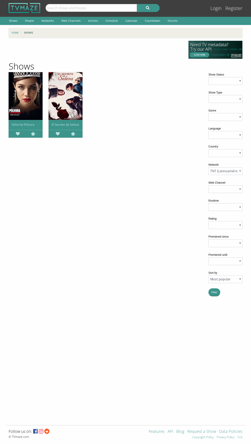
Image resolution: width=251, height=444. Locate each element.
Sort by (212, 272)
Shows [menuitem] (13, 21)
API (170, 431)
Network (213, 164)
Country (213, 146)
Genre (212, 110)
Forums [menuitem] (173, 21)
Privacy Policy (225, 437)
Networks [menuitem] (47, 21)
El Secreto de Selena (65, 124)
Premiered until (217, 254)
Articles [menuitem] (93, 21)
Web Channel (216, 182)
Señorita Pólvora (23, 124)
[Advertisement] (95, 50)
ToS (239, 437)
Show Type (215, 92)
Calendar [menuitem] (131, 21)
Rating (212, 218)
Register (233, 8)
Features (156, 431)
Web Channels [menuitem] (71, 21)
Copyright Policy (203, 437)
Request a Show (201, 431)
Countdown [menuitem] (152, 21)
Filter (214, 292)
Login (216, 8)
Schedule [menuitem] (112, 21)
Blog (180, 431)
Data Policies (230, 431)
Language (214, 128)
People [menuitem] (29, 21)
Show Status (216, 74)
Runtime (213, 200)
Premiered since (218, 236)
